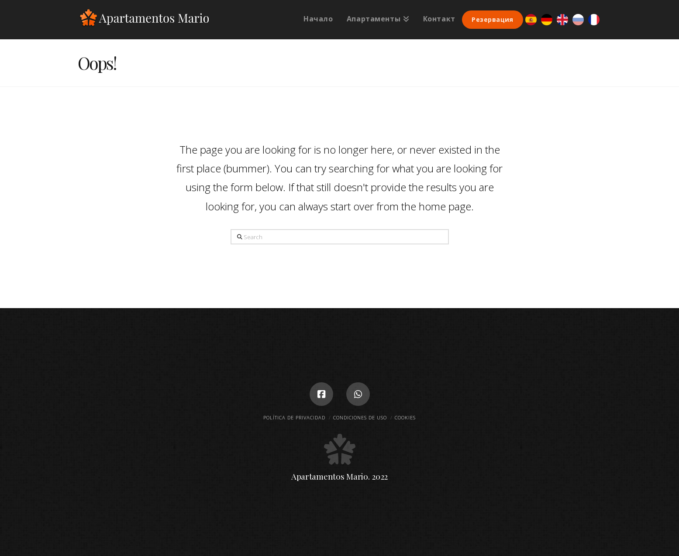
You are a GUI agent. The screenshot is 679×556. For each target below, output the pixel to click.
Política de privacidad (294, 417)
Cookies (405, 417)
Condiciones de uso (360, 417)
